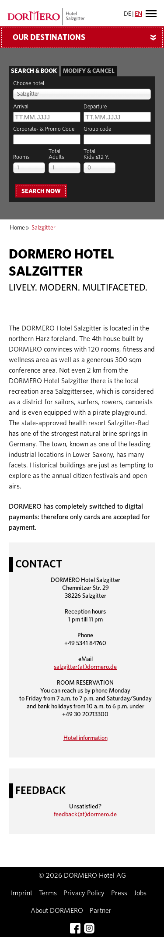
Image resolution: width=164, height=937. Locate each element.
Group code (97, 129)
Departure (95, 107)
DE (127, 14)
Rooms (21, 157)
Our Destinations (88, 37)
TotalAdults (56, 154)
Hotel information (85, 738)
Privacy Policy (84, 893)
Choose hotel (28, 83)
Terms (48, 893)
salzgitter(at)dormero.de (85, 667)
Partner (101, 910)
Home (17, 228)
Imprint (21, 893)
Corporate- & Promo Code (43, 129)
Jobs (140, 893)
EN (138, 14)
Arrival (20, 107)
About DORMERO (57, 910)
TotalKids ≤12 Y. (96, 154)
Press (119, 893)
